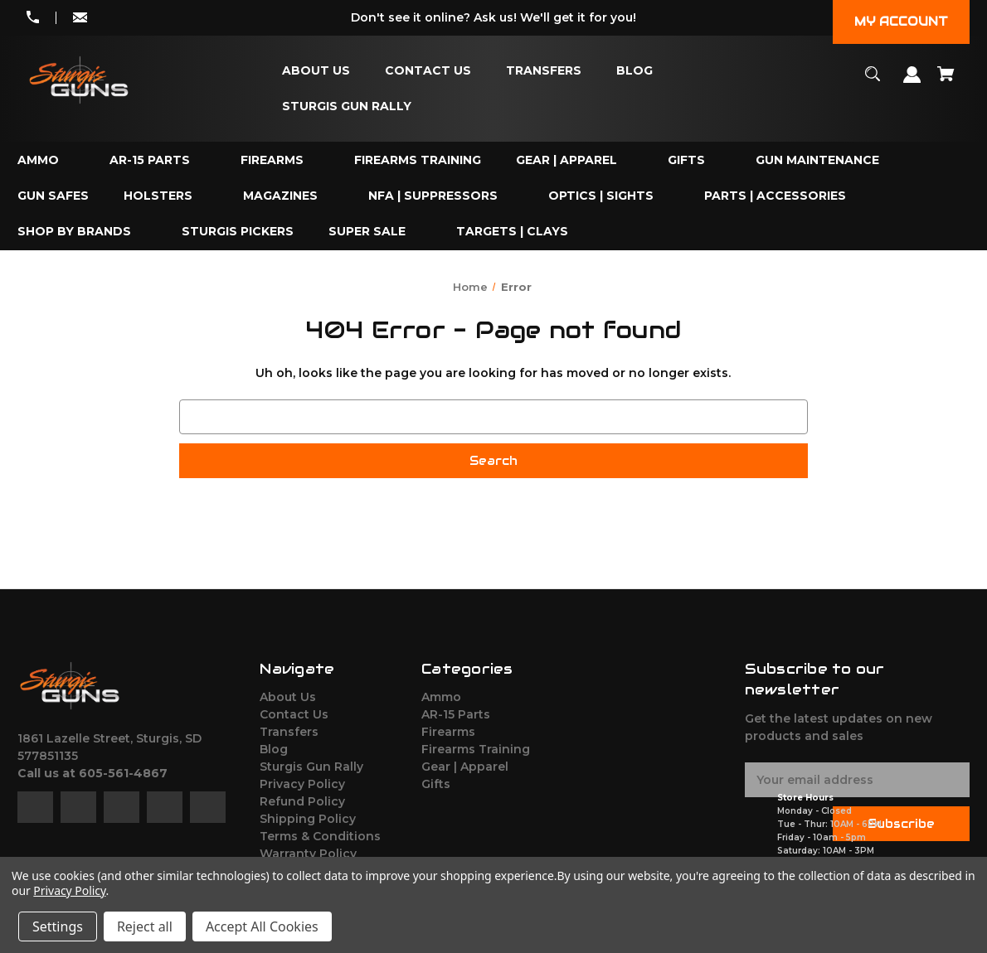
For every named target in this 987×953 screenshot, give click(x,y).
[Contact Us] (428, 71)
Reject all (145, 926)
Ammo (441, 696)
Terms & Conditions (320, 836)
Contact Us (294, 714)
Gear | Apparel (464, 766)
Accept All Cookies (262, 926)
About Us (288, 696)
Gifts (435, 783)
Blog (274, 749)
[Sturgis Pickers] (237, 231)
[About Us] (316, 71)
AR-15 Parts (455, 714)
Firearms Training (475, 749)
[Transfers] (544, 71)
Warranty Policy (308, 853)
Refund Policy (302, 801)
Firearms (448, 731)
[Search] (873, 81)
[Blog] (634, 71)
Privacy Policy (302, 783)
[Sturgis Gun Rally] (347, 106)
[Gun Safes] (53, 196)
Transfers (289, 731)
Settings (57, 926)
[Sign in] (912, 82)
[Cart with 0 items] (946, 81)
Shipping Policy (308, 818)
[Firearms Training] (417, 160)
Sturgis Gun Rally (311, 766)
